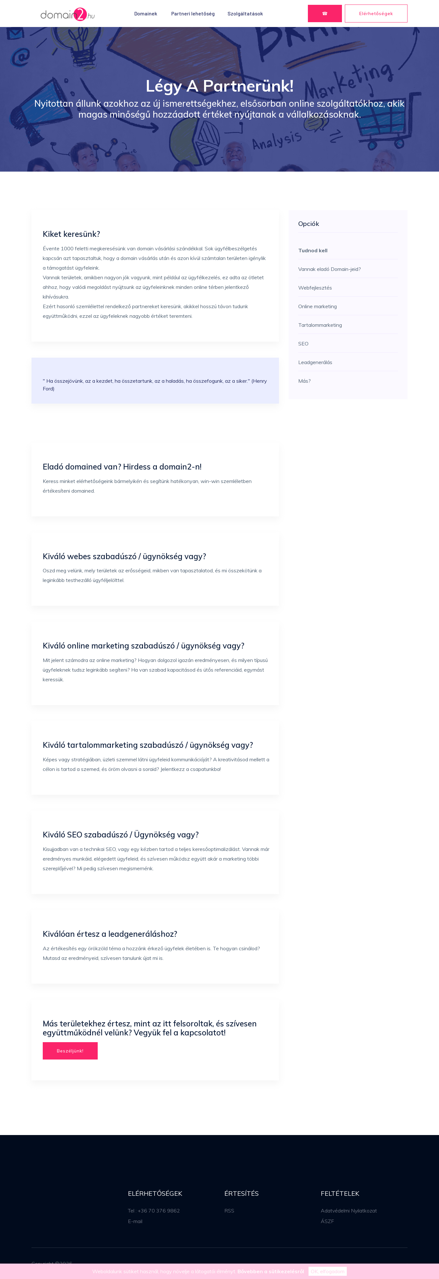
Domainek (145, 13)
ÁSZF (327, 1221)
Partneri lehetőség (193, 13)
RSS (229, 1210)
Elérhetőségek (376, 13)
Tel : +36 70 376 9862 (154, 1210)
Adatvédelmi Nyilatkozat (349, 1210)
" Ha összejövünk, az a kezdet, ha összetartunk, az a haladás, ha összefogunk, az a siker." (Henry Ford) (155, 385)
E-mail (135, 1221)
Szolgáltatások (245, 13)
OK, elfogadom (328, 1271)
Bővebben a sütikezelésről (270, 1271)
